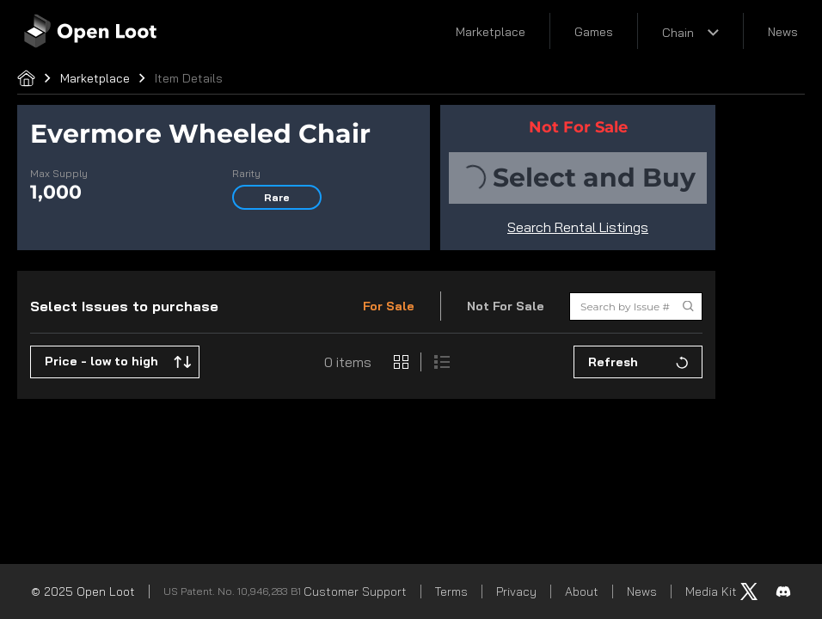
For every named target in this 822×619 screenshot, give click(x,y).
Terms (451, 591)
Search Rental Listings (577, 227)
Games (593, 32)
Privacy (516, 591)
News (783, 32)
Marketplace (490, 32)
